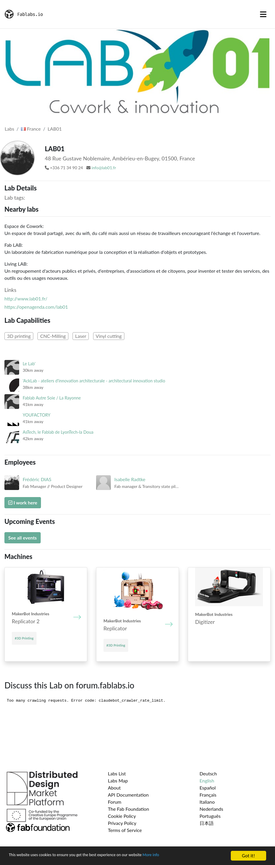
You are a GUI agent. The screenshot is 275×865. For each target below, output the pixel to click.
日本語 (207, 823)
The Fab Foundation (128, 809)
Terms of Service (125, 830)
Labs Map (118, 780)
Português (210, 816)
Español (208, 787)
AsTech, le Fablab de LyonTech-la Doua (58, 432)
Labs (9, 128)
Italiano (207, 802)
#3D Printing (24, 638)
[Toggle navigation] (263, 14)
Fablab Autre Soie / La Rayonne (52, 397)
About (114, 787)
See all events (22, 537)
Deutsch (208, 773)
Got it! (248, 856)
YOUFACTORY (36, 414)
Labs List (117, 773)
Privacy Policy (122, 823)
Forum (114, 802)
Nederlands (211, 809)
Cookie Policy (122, 816)
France (31, 128)
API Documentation (128, 794)
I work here (22, 502)
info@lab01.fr (104, 167)
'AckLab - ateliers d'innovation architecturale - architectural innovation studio (94, 380)
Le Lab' (29, 363)
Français (208, 794)
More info (181, 856)
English (207, 780)
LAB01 (55, 128)
